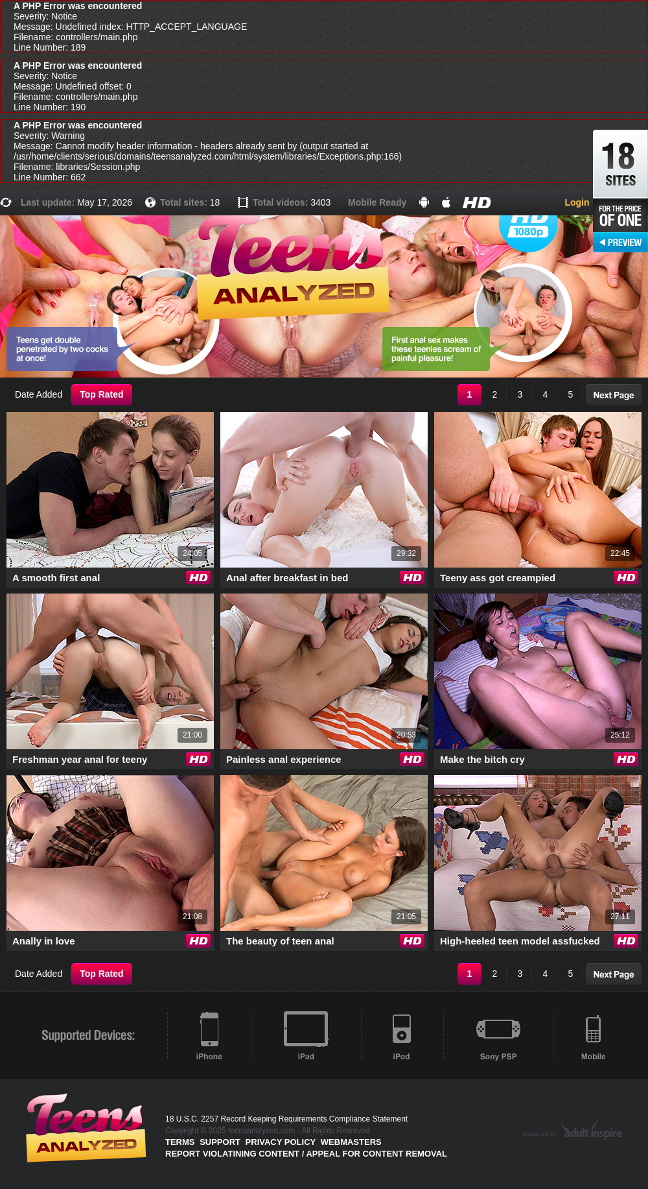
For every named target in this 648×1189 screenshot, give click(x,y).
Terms (180, 1142)
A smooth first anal (56, 577)
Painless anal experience (283, 759)
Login (576, 202)
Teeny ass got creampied (497, 577)
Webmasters (351, 1142)
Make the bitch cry (482, 759)
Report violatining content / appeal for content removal (306, 1154)
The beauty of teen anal (280, 940)
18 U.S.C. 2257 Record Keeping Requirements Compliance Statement (286, 1118)
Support (220, 1142)
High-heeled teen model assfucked (520, 940)
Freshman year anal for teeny (79, 759)
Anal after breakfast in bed (287, 577)
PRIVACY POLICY (281, 1142)
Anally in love (43, 940)
